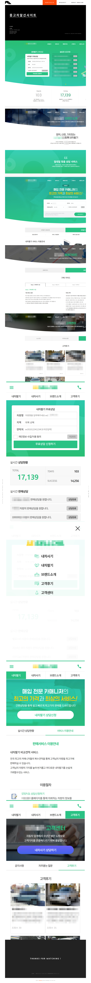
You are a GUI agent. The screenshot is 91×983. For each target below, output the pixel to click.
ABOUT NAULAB (77, 2)
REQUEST (62, 2)
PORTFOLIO (49, 2)
